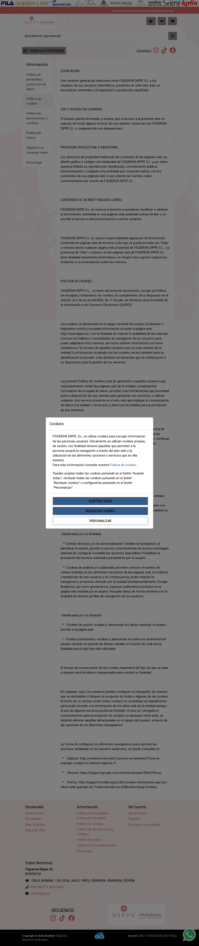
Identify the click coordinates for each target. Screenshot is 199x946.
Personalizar (100, 521)
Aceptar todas (100, 501)
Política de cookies (123, 465)
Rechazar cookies (100, 511)
